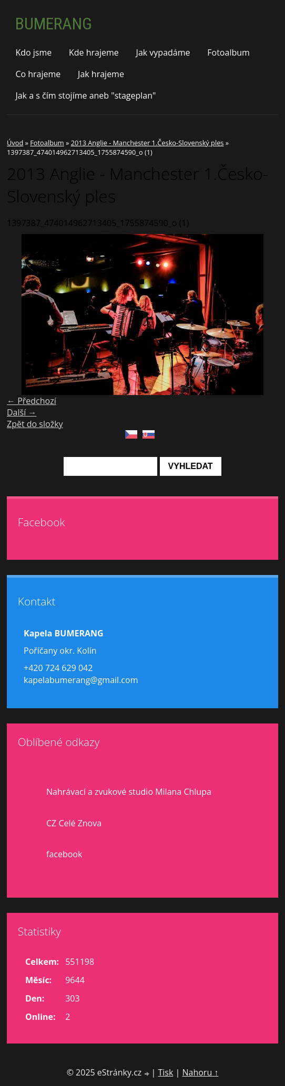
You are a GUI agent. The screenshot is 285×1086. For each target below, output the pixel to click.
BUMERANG (53, 24)
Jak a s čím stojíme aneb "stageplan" (85, 95)
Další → (21, 412)
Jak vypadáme (163, 52)
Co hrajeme (37, 74)
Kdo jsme (33, 52)
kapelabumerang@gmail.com (81, 680)
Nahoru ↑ (200, 1072)
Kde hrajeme (94, 52)
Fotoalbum (228, 52)
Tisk (165, 1072)
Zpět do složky (35, 424)
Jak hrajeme (101, 74)
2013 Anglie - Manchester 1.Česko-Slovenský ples (147, 142)
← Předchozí (31, 401)
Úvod (15, 142)
